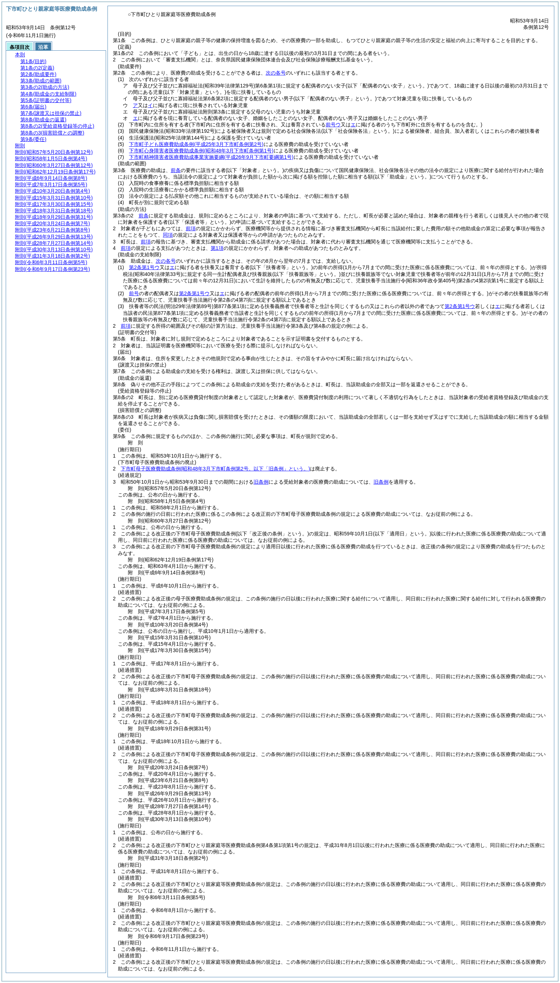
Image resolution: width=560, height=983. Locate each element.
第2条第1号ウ (144, 267)
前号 (134, 293)
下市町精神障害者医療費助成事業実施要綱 (211, 157)
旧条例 (261, 482)
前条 (176, 170)
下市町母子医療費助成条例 (215, 469)
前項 (191, 228)
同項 (168, 235)
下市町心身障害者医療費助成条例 (201, 150)
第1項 (217, 248)
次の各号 (276, 73)
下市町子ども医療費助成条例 (196, 144)
